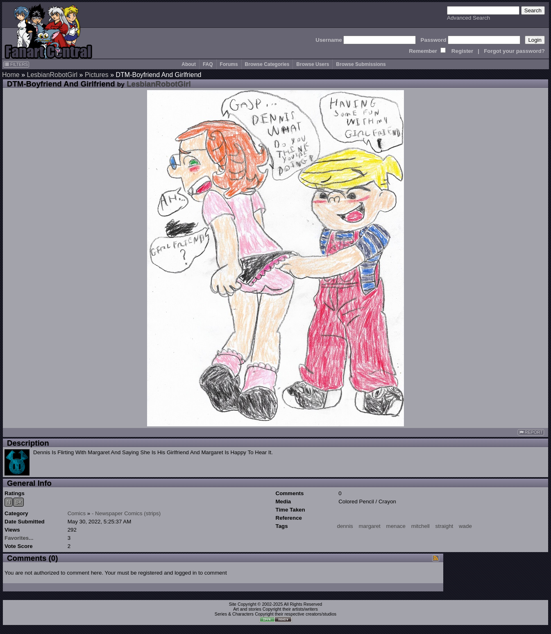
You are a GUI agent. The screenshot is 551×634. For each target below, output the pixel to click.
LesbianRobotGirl (52, 74)
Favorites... (19, 538)
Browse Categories (267, 64)
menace (396, 526)
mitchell (420, 526)
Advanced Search (468, 18)
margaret (369, 526)
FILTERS (16, 64)
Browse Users (312, 64)
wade (465, 526)
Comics (77, 513)
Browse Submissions (360, 64)
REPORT (531, 432)
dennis (345, 526)
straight (444, 526)
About (188, 64)
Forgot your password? (514, 51)
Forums (229, 64)
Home (11, 74)
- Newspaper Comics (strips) (126, 513)
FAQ (208, 64)
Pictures (97, 74)
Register (462, 51)
